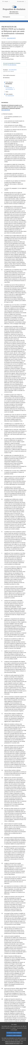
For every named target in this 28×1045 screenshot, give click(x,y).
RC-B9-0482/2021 (12, 64)
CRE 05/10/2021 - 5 (10, 89)
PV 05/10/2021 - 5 (10, 87)
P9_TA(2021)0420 (10, 95)
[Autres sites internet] (21, 1)
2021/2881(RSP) (11, 38)
